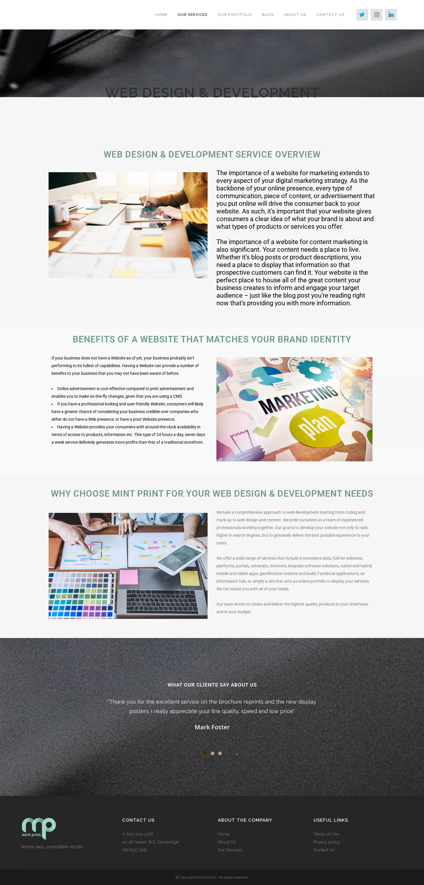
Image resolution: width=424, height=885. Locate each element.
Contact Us (324, 850)
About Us (227, 842)
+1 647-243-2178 (137, 834)
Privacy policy (327, 842)
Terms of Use (326, 834)
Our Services (230, 850)
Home (224, 834)
